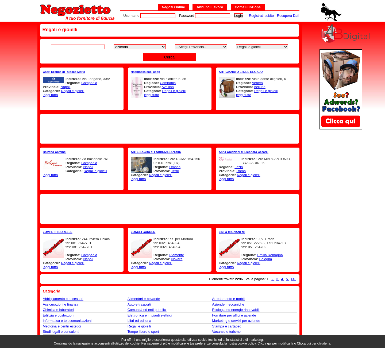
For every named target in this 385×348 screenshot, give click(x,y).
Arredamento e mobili (228, 299)
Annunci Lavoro (210, 7)
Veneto (257, 83)
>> (293, 279)
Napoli (65, 87)
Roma (241, 171)
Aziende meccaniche (228, 304)
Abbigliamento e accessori (63, 299)
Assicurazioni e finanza (60, 304)
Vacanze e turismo (226, 332)
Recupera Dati (288, 16)
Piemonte (176, 255)
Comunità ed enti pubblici (147, 310)
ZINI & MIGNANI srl (232, 232)
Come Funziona (248, 7)
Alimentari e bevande (144, 299)
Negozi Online (173, 7)
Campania (89, 83)
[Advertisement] (169, 129)
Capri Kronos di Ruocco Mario (64, 71)
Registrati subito (261, 16)
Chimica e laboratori (58, 310)
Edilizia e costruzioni (58, 315)
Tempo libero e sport (143, 332)
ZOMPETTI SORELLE (57, 232)
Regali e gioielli (72, 91)
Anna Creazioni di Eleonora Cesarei (243, 151)
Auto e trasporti (139, 304)
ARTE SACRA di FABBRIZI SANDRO (156, 151)
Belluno (259, 87)
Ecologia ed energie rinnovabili (235, 310)
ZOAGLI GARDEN (143, 232)
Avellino (167, 87)
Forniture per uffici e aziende (234, 315)
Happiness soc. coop (145, 71)
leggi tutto (50, 95)
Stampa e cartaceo (226, 326)
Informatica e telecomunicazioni (67, 321)
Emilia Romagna (270, 255)
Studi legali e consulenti (61, 332)
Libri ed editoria (139, 321)
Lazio (238, 167)
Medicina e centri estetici (62, 326)
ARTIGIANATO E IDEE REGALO (241, 71)
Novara (176, 259)
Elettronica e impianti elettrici (150, 315)
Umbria (174, 167)
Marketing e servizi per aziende (236, 321)
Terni (175, 171)
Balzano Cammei (54, 151)
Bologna (265, 259)
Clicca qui (264, 343)
